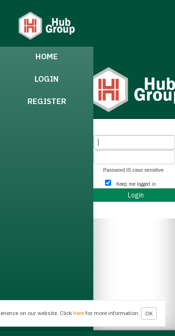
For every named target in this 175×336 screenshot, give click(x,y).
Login (47, 79)
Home (46, 56)
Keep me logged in (136, 184)
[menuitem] (46, 58)
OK (149, 313)
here (78, 312)
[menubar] (46, 188)
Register (47, 101)
